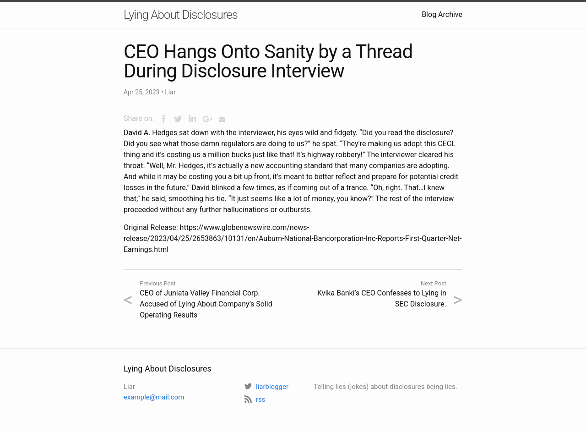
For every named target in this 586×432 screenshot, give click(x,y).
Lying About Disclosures (181, 15)
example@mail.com (154, 397)
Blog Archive (442, 14)
